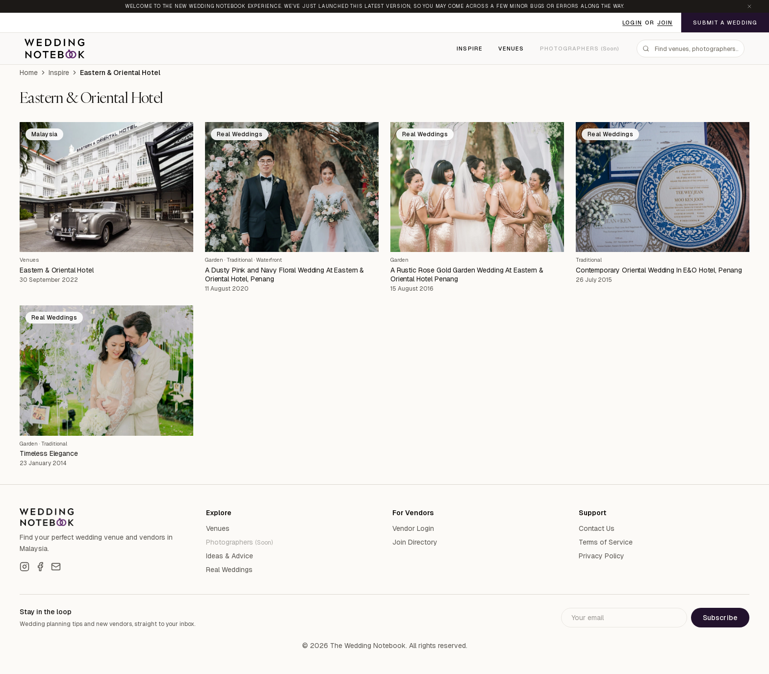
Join (664, 22)
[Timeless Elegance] (106, 370)
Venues (511, 48)
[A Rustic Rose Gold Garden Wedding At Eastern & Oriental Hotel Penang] (477, 187)
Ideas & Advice (229, 555)
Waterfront (269, 259)
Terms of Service (606, 542)
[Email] (56, 567)
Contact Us (597, 528)
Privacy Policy (601, 555)
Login (632, 22)
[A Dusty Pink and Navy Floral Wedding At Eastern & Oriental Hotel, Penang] (292, 187)
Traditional (240, 259)
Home (29, 72)
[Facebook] (40, 567)
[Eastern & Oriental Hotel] (106, 187)
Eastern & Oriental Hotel (57, 270)
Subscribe (720, 617)
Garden (214, 259)
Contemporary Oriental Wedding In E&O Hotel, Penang (659, 270)
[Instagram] (24, 567)
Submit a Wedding (725, 22)
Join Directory (414, 542)
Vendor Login (413, 528)
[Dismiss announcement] (749, 6)
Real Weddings (229, 569)
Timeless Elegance (49, 453)
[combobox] (690, 48)
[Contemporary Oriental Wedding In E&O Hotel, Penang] (662, 187)
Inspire (470, 48)
